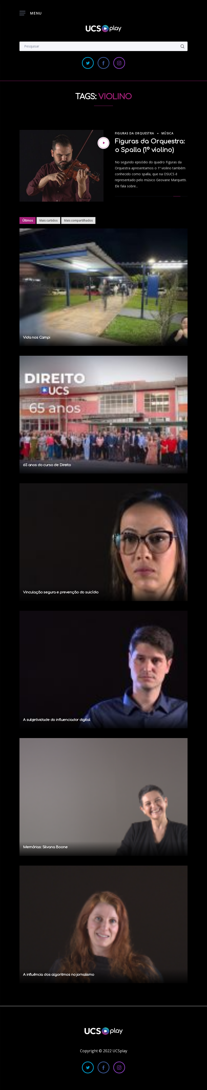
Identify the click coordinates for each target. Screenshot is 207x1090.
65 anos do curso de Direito (47, 465)
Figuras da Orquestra (134, 133)
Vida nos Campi (36, 338)
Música (167, 133)
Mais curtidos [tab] (48, 220)
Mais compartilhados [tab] (78, 220)
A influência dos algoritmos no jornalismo (58, 975)
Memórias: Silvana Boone (45, 847)
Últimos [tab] (27, 220)
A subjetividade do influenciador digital (56, 720)
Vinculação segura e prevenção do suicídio (61, 592)
